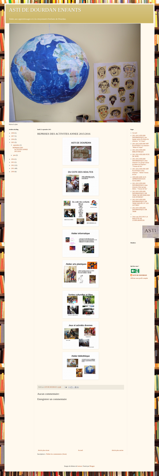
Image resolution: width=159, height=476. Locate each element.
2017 (13, 136)
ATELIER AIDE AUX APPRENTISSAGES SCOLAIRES (139, 179)
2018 (13, 133)
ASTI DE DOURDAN (140, 275)
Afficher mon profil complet (139, 278)
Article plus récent (43, 450)
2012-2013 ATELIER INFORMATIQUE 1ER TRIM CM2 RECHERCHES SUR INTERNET (141, 194)
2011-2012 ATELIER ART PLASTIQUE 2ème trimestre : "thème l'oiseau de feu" (140, 171)
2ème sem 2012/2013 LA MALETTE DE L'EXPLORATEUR (140, 218)
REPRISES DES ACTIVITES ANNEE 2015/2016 (20, 149)
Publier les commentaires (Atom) (56, 454)
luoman (79, 466)
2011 (13, 168)
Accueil (80, 450)
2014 (13, 159)
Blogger (92, 466)
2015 (13, 142)
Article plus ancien (117, 450)
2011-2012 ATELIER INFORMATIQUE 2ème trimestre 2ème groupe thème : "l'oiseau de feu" (140, 186)
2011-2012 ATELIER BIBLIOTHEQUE (139, 151)
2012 (13, 165)
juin (14, 155)
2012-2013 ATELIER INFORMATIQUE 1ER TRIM (139, 209)
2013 (13, 162)
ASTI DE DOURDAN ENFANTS (45, 10)
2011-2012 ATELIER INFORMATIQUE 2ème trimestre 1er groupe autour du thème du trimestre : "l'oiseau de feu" (140, 162)
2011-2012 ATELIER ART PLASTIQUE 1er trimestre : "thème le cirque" (141, 145)
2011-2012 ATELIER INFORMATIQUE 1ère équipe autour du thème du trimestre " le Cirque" (140, 138)
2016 (13, 139)
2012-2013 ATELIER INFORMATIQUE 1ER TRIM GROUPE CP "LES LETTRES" (140, 202)
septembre (16, 145)
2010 (13, 171)
